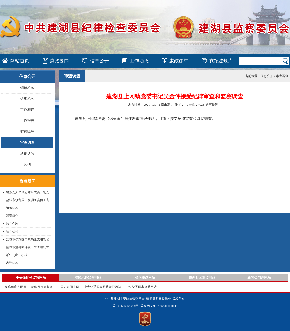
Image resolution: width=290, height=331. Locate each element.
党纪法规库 (221, 60)
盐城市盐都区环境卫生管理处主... (29, 247)
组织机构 (27, 99)
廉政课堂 (178, 60)
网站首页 (19, 60)
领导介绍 (12, 223)
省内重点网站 (145, 277)
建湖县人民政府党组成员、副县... (29, 192)
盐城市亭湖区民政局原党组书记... (29, 239)
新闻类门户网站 (259, 277)
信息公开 (99, 60)
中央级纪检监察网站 (31, 277)
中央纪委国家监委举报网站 (102, 287)
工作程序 (27, 110)
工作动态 (139, 60)
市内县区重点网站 (202, 277)
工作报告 (27, 121)
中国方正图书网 (68, 287)
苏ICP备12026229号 (125, 306)
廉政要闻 (59, 60)
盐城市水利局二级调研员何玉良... (29, 200)
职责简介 (12, 215)
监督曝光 (27, 131)
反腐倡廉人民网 (15, 287)
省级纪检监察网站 (88, 277)
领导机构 (27, 88)
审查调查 (27, 142)
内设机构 (12, 263)
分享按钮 (212, 104)
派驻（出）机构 (17, 255)
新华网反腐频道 (42, 287)
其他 (27, 164)
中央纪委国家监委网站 (141, 287)
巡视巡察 (27, 153)
